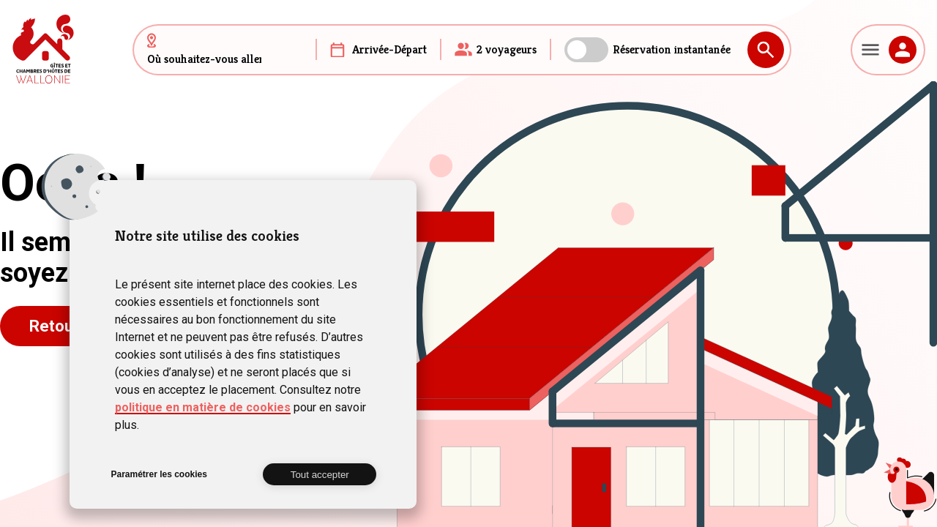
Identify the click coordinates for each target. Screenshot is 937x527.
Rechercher (765, 49)
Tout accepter (320, 474)
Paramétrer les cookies (158, 474)
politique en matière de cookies (203, 407)
